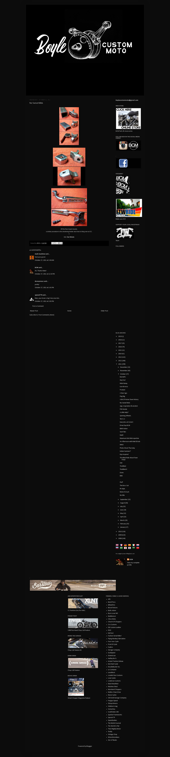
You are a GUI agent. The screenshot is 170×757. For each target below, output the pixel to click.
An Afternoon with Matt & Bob (130, 441)
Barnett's (123, 377)
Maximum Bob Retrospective (129, 438)
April (122, 517)
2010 (120, 532)
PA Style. (122, 489)
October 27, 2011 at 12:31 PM (45, 274)
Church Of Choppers (115, 622)
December (124, 367)
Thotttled (123, 466)
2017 (120, 343)
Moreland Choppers (114, 689)
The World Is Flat (113, 726)
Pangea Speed (113, 701)
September (124, 499)
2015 (120, 350)
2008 (120, 538)
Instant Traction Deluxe (115, 661)
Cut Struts (70, 237)
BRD (121, 476)
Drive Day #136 (125, 425)
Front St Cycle (112, 644)
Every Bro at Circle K (126, 422)
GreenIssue (112, 656)
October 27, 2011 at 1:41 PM (44, 288)
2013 (120, 357)
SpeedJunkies (112, 720)
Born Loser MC (113, 613)
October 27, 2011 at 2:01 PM (44, 301)
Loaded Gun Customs (115, 675)
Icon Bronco (124, 387)
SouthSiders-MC (113, 712)
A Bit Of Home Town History (129, 399)
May (121, 513)
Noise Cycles (112, 695)
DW (121, 463)
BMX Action (124, 429)
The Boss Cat (124, 485)
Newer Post (34, 311)
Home (69, 311)
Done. (122, 473)
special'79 (38, 295)
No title (122, 495)
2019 (120, 336)
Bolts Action (112, 610)
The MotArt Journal (114, 723)
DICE (109, 630)
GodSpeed (111, 653)
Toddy (110, 732)
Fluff (121, 482)
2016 (120, 347)
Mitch (121, 445)
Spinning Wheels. (125, 416)
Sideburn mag (112, 706)
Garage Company (114, 650)
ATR (109, 599)
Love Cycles (112, 678)
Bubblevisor (112, 616)
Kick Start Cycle (113, 664)
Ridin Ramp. (124, 383)
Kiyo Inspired (124, 454)
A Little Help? (124, 412)
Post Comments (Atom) (46, 315)
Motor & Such (124, 492)
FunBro (110, 647)
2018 (120, 340)
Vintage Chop (112, 734)
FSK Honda (123, 409)
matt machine (40, 254)
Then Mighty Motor (114, 729)
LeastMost (111, 672)
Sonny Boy (111, 709)
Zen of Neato (112, 740)
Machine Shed (112, 687)
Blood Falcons (113, 608)
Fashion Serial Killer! (114, 636)
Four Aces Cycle (113, 641)
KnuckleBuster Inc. (114, 667)
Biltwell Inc (111, 605)
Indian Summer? (125, 451)
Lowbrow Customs (114, 681)
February (123, 524)
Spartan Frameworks (115, 715)
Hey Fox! (122, 380)
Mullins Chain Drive (114, 692)
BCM (36, 268)
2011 (120, 364)
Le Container (112, 670)
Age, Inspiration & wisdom (129, 406)
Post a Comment (38, 306)
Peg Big (122, 396)
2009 (120, 535)
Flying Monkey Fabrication (116, 639)
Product (122, 390)
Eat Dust (110, 633)
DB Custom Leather (114, 627)
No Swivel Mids (125, 403)
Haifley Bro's (112, 658)
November (124, 371)
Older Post (104, 311)
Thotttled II (123, 469)
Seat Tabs (123, 432)
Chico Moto (112, 619)
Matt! (121, 435)
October (123, 374)
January (123, 527)
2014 (120, 354)
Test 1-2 (122, 419)
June (121, 510)
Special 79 (111, 717)
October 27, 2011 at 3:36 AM (44, 260)
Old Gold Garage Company (117, 698)
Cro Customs (112, 625)
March (122, 520)
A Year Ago (123, 393)
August (122, 503)
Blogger (89, 746)
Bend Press (112, 602)
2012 (120, 361)
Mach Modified (113, 684)
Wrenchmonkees (113, 737)
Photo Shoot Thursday (127, 448)
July (121, 506)
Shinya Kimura (112, 703)
